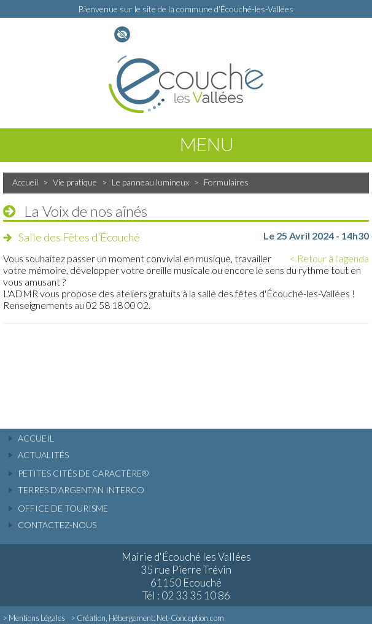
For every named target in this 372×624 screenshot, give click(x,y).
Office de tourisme (63, 508)
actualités (43, 455)
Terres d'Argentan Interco (81, 490)
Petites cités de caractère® (83, 473)
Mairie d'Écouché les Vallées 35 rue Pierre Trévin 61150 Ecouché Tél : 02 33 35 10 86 (186, 576)
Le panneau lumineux (150, 182)
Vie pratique (75, 182)
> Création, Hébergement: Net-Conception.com (147, 618)
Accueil (25, 182)
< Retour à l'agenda (329, 258)
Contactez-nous (57, 525)
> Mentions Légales (34, 618)
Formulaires (226, 182)
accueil (36, 438)
